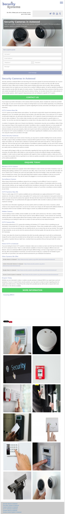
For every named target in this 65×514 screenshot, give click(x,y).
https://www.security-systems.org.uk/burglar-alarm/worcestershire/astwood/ (36, 270)
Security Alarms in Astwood (10, 503)
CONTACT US (32, 97)
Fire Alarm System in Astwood (11, 505)
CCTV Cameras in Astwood (10, 508)
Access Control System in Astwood (12, 512)
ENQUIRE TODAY (32, 162)
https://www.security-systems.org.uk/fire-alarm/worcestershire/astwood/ (36, 259)
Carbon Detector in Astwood (10, 507)
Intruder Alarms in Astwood (10, 510)
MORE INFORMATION (32, 290)
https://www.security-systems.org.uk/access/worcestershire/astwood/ (40, 274)
